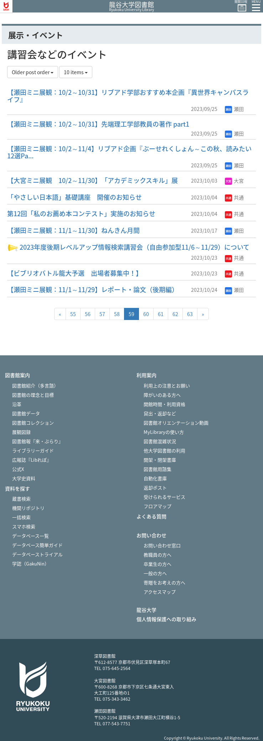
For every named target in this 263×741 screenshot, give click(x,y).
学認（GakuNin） (30, 563)
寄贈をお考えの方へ (164, 582)
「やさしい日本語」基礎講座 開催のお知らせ (74, 197)
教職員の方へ (157, 554)
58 (117, 314)
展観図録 (21, 431)
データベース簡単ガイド (37, 545)
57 (102, 314)
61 (161, 314)
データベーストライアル (37, 554)
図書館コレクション (33, 422)
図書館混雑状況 (160, 441)
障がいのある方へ (162, 394)
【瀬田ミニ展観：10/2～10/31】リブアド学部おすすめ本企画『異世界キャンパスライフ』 (128, 95)
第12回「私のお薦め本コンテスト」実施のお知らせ (81, 213)
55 (73, 314)
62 (175, 314)
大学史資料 (23, 478)
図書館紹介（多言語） (35, 385)
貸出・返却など (160, 413)
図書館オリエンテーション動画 (176, 422)
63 (190, 314)
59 (131, 314)
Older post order (32, 72)
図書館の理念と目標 (33, 394)
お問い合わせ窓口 (162, 545)
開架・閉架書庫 (160, 459)
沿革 (16, 404)
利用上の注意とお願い (167, 385)
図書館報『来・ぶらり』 (37, 441)
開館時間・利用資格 (164, 404)
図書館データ (26, 413)
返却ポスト (155, 487)
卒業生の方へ (157, 563)
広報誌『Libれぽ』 (31, 459)
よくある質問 (151, 516)
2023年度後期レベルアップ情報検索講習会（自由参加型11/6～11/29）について (128, 247)
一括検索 (21, 517)
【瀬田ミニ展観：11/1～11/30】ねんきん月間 (73, 230)
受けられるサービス (164, 496)
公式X (18, 469)
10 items (76, 72)
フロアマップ (157, 506)
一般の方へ (155, 573)
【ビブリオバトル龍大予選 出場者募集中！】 (74, 273)
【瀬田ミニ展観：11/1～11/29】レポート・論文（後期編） (92, 289)
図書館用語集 (157, 469)
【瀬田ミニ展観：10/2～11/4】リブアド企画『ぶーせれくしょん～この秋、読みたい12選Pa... (129, 152)
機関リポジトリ (28, 507)
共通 (234, 197)
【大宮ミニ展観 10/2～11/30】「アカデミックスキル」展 (92, 180)
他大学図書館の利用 (164, 450)
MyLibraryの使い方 (164, 431)
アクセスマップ (160, 591)
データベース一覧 (30, 535)
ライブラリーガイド (33, 450)
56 (88, 314)
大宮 (234, 180)
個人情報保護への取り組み (166, 619)
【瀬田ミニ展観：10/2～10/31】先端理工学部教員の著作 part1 (98, 124)
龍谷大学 (146, 610)
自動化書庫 (155, 478)
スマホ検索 (23, 526)
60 (146, 314)
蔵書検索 (21, 498)
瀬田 (234, 108)
